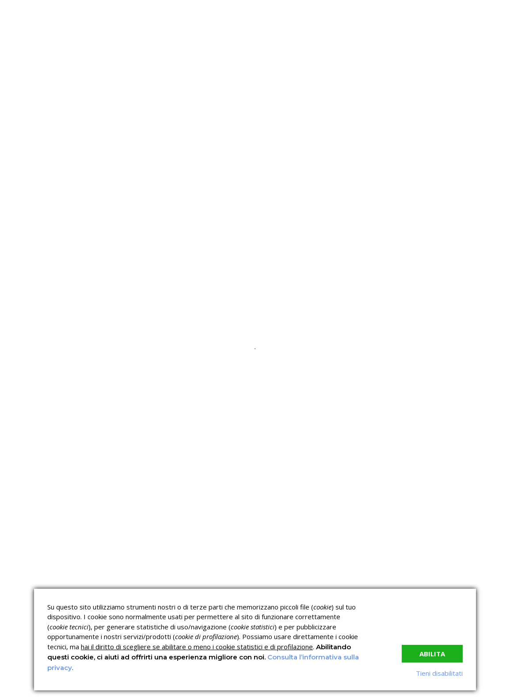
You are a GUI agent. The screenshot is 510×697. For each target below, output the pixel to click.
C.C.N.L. (111, 126)
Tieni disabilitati (439, 673)
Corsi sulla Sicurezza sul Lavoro (208, 569)
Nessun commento (325, 225)
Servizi (191, 126)
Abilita (432, 653)
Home (18, 126)
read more (80, 413)
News (280, 126)
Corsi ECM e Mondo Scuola (285, 566)
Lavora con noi (330, 126)
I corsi (149, 126)
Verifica (236, 126)
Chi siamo (60, 126)
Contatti (385, 126)
